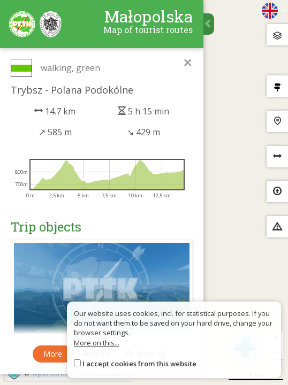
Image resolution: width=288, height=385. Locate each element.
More (52, 354)
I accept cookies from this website (139, 363)
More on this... (96, 343)
